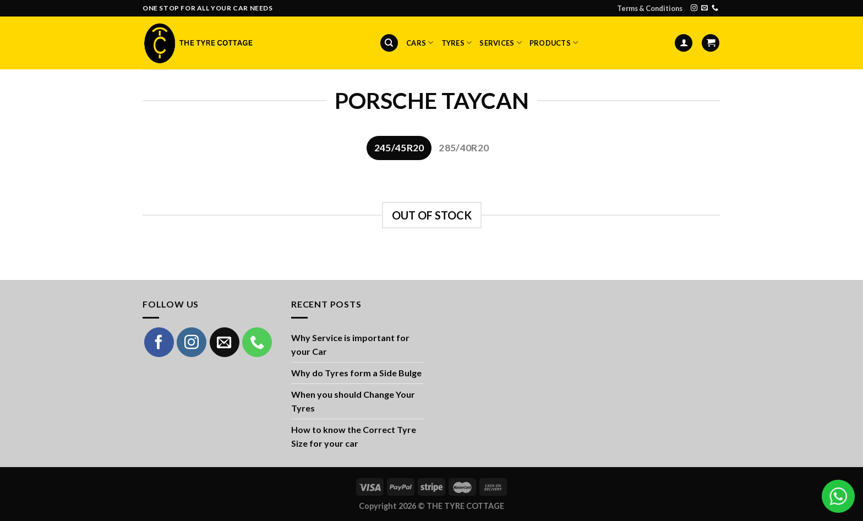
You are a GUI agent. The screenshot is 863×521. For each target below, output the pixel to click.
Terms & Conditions (649, 8)
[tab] (399, 148)
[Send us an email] (704, 8)
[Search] (389, 43)
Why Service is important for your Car (350, 344)
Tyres (456, 42)
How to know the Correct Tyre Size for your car (353, 436)
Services (500, 42)
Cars (419, 42)
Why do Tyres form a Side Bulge (356, 373)
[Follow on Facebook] (159, 342)
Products (553, 42)
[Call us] (715, 8)
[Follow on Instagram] (694, 8)
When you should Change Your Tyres (353, 401)
